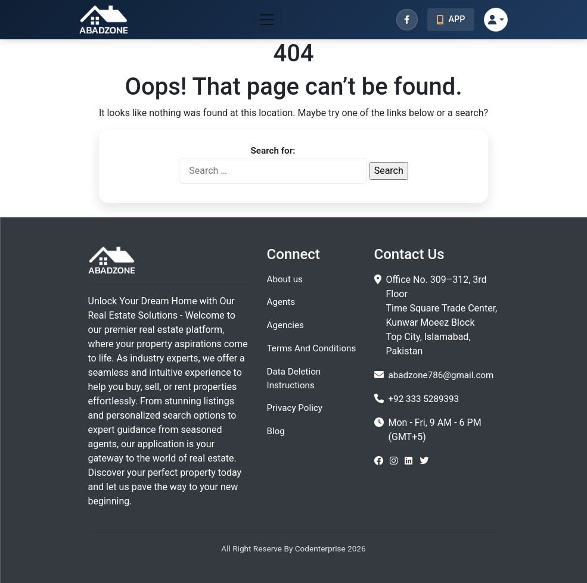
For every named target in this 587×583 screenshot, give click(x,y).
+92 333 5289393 (424, 399)
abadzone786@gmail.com (441, 375)
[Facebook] (407, 19)
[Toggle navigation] (267, 20)
